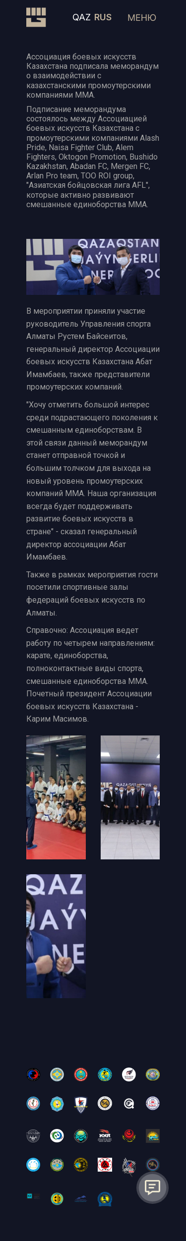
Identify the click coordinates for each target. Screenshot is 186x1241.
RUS (103, 17)
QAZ (81, 17)
